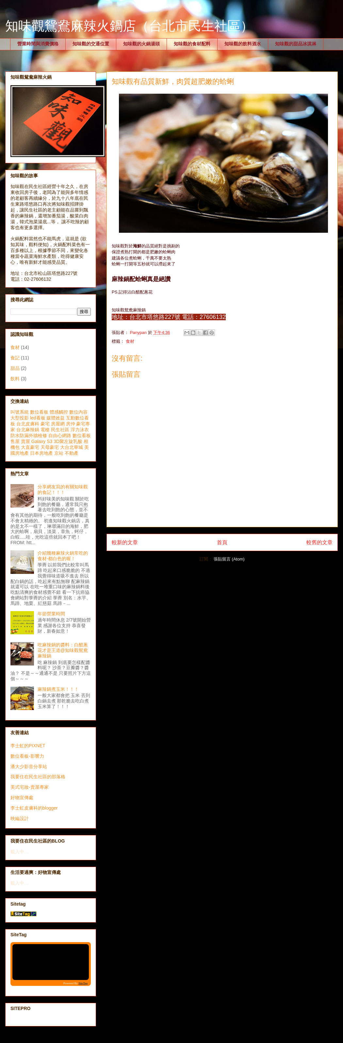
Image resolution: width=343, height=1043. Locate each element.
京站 (58, 453)
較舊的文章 (319, 542)
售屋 (15, 441)
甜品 (15, 368)
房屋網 (58, 423)
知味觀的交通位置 (91, 43)
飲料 (15, 378)
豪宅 (45, 423)
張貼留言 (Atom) (229, 559)
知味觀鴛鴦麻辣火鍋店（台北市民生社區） (129, 26)
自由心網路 (59, 435)
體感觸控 (59, 412)
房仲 (70, 423)
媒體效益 (55, 417)
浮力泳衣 (80, 429)
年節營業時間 (51, 613)
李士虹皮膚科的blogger (34, 808)
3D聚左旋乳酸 (68, 441)
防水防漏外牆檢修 (28, 435)
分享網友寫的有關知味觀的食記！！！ (63, 489)
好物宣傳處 (21, 797)
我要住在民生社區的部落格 (37, 776)
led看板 (37, 417)
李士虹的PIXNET (27, 745)
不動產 (71, 453)
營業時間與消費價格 (37, 43)
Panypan (139, 332)
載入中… (19, 851)
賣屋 (25, 441)
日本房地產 (41, 453)
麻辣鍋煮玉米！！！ (58, 689)
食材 (130, 341)
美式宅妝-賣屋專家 (29, 787)
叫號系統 (19, 412)
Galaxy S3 (42, 441)
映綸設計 (19, 818)
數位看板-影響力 (27, 756)
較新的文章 (125, 542)
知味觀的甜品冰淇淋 (295, 43)
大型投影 (19, 417)
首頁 (222, 542)
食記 (15, 357)
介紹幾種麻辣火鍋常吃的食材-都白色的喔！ (63, 555)
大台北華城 (71, 447)
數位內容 (78, 412)
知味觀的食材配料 (192, 43)
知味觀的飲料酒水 (242, 43)
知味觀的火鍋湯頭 (141, 43)
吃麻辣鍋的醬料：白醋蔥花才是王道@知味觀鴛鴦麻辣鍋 (63, 650)
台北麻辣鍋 (27, 429)
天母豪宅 (50, 447)
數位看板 (39, 412)
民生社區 (60, 429)
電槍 (45, 429)
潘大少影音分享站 (28, 766)
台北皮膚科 (27, 423)
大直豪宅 (30, 447)
